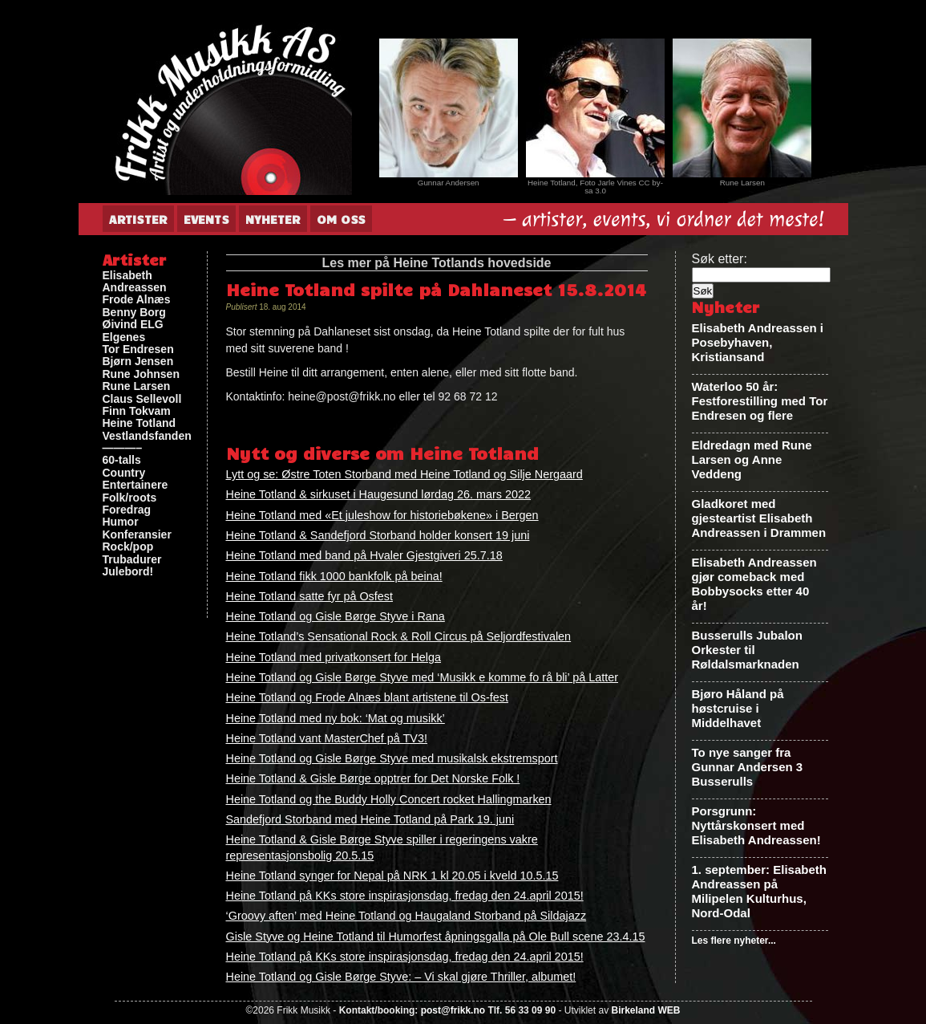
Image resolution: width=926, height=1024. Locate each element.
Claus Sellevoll (142, 399)
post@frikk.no (453, 1010)
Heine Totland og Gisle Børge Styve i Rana (335, 616)
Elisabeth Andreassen (135, 282)
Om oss (341, 219)
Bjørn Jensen (138, 362)
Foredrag (127, 510)
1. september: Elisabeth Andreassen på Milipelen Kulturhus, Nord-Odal (759, 891)
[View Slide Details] (448, 108)
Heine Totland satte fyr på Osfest (310, 596)
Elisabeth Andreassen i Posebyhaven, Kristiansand (758, 342)
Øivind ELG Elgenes (133, 331)
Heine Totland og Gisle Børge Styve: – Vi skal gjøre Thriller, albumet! (401, 976)
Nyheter (273, 219)
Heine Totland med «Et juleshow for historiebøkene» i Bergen (382, 515)
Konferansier (137, 535)
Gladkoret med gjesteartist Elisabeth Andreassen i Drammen (759, 518)
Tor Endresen (138, 349)
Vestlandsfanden (147, 436)
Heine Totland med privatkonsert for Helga (334, 657)
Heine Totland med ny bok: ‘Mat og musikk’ (335, 718)
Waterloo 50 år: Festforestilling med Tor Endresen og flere (760, 401)
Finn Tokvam (137, 411)
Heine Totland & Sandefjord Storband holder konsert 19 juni (378, 535)
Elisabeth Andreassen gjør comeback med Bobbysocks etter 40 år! (754, 583)
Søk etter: (719, 259)
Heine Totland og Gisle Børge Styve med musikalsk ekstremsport (392, 758)
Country (124, 473)
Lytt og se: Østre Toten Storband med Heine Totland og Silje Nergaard (404, 474)
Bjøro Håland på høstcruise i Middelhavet (738, 708)
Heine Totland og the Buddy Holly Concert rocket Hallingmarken (389, 799)
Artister (138, 219)
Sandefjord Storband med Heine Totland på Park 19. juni (370, 819)
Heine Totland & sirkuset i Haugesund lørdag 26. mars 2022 (379, 494)
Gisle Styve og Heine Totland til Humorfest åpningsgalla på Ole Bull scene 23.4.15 (435, 936)
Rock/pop (128, 547)
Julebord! (128, 572)
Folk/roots (130, 498)
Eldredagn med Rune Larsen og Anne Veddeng (752, 459)
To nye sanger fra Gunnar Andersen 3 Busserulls (747, 767)
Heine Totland (139, 423)
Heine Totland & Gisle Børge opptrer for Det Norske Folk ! (373, 778)
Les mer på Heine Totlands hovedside (437, 263)
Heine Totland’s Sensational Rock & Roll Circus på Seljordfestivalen (399, 636)
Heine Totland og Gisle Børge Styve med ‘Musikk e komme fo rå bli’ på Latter (422, 677)
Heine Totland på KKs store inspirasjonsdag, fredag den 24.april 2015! (405, 895)
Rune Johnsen (141, 374)
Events (206, 219)
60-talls (122, 460)
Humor (121, 522)
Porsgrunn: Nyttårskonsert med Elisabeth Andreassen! (756, 825)
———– (123, 448)
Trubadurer (132, 560)
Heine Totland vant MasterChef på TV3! (326, 738)
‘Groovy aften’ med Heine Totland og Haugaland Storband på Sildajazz (406, 915)
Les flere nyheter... (734, 940)
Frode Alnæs (137, 300)
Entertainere (135, 485)
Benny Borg (134, 313)
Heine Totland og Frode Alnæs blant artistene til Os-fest (367, 697)
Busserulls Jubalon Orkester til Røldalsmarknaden (747, 649)
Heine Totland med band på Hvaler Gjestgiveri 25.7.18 (364, 555)
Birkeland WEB (645, 1010)
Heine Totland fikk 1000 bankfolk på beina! (334, 576)
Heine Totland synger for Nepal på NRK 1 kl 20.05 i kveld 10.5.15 (392, 875)
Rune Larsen (137, 386)
